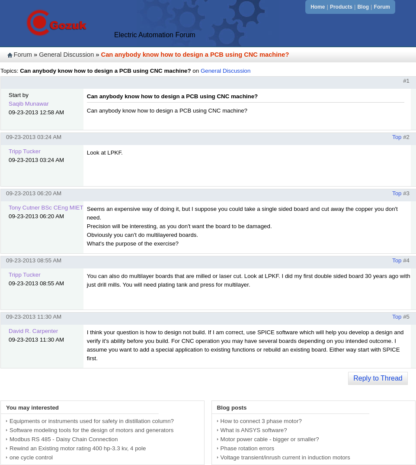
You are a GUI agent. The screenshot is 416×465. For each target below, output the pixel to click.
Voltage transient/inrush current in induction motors (285, 457)
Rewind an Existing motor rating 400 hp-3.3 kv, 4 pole (78, 448)
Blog (363, 7)
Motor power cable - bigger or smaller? (270, 439)
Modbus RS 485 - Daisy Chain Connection (64, 439)
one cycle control (31, 457)
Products (341, 7)
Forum (382, 7)
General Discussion (66, 54)
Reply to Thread (378, 378)
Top (397, 137)
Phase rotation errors (247, 448)
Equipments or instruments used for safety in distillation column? (92, 421)
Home (317, 7)
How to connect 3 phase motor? (261, 421)
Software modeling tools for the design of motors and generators (91, 430)
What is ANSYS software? (254, 430)
